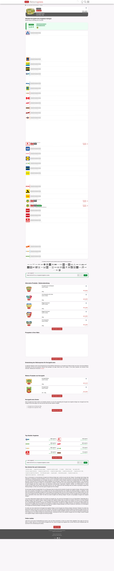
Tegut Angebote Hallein (76, 501)
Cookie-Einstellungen (59, 567)
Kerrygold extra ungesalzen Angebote (52, 501)
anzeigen (42, 368)
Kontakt (53, 567)
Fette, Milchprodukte (30, 5)
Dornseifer (62, 525)
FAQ (55, 567)
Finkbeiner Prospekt (68, 501)
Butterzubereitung (35, 5)
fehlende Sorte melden (57, 442)
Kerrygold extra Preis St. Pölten (78, 503)
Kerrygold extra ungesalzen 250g (34, 439)
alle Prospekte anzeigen (57, 358)
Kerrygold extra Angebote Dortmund (43, 503)
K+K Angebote (61, 501)
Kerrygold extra (62, 534)
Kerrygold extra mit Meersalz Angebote (39, 501)
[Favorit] (86, 8)
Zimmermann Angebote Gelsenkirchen (31, 503)
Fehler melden (57, 559)
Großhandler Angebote (28, 501)
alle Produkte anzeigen (56, 328)
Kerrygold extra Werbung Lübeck (67, 503)
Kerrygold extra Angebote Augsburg (56, 503)
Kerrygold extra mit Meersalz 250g (34, 438)
